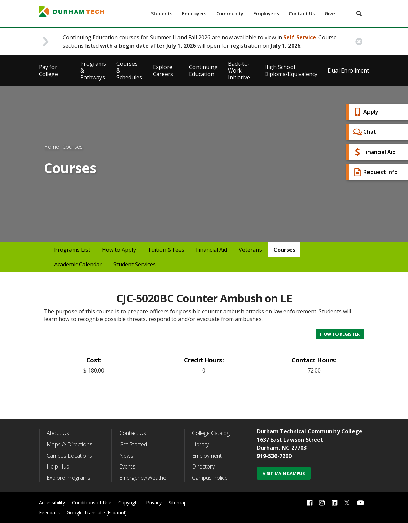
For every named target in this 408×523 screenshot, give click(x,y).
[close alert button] (358, 41)
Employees (266, 13)
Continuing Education (203, 70)
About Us (58, 433)
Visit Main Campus (284, 473)
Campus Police (210, 477)
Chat (363, 132)
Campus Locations (69, 455)
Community (230, 13)
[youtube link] (360, 503)
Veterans (250, 249)
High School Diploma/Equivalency (290, 70)
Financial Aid (373, 152)
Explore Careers (163, 70)
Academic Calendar (78, 264)
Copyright (128, 502)
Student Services (134, 264)
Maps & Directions (69, 444)
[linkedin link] (334, 503)
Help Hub (58, 466)
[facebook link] (309, 503)
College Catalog (211, 433)
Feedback (49, 512)
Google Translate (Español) (97, 512)
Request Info (374, 172)
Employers (194, 13)
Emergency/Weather (143, 477)
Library (200, 444)
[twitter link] (347, 501)
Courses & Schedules (129, 70)
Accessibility (52, 502)
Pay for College (48, 70)
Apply (364, 112)
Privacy (154, 502)
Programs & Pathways (93, 70)
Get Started (133, 444)
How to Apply (119, 249)
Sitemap (178, 502)
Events (127, 466)
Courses (72, 146)
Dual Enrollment (348, 70)
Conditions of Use (91, 502)
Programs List (72, 249)
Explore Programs (68, 477)
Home (51, 146)
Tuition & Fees (165, 249)
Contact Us (302, 13)
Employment (207, 455)
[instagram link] (322, 503)
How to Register (340, 334)
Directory (203, 466)
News (126, 455)
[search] (359, 13)
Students (161, 13)
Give (330, 13)
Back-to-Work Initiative (239, 70)
